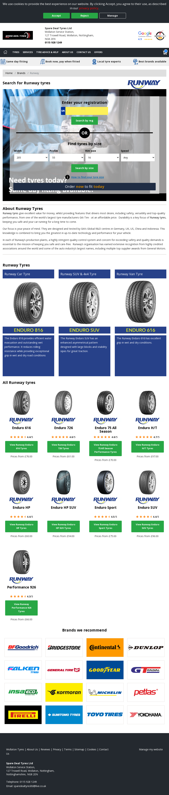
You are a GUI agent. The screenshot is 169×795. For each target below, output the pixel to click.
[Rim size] (102, 158)
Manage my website (151, 749)
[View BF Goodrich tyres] (23, 647)
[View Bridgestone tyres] (64, 647)
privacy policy (88, 8)
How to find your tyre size (87, 177)
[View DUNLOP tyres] (146, 647)
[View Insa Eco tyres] (23, 692)
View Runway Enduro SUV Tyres (147, 526)
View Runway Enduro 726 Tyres (63, 446)
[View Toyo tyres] (105, 714)
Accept (56, 15)
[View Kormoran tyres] (64, 692)
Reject (85, 15)
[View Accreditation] (160, 35)
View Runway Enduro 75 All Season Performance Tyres (105, 448)
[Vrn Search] (84, 111)
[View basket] (165, 52)
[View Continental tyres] (105, 647)
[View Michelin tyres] (105, 692)
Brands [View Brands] (21, 73)
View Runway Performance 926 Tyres (21, 608)
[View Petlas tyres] (146, 692)
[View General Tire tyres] (64, 670)
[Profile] (67, 158)
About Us (67, 52)
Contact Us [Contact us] (84, 52)
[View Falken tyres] (23, 670)
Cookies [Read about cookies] (91, 749)
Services (28, 52)
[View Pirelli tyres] (23, 714)
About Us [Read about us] (32, 749)
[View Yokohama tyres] (146, 714)
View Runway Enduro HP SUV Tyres (63, 526)
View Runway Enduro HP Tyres (21, 526)
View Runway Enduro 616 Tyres (21, 446)
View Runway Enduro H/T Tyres (147, 446)
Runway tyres (10, 213)
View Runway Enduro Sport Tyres (105, 526)
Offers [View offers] (98, 52)
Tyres (15, 52)
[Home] (5, 52)
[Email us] (30, 786)
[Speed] (138, 158)
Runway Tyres (29, 208)
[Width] (31, 158)
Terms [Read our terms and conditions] (68, 749)
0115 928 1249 (53, 42)
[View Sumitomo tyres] (64, 714)
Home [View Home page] (9, 73)
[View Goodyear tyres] (105, 670)
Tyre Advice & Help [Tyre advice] (47, 52)
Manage (112, 15)
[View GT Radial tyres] (146, 670)
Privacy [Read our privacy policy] (57, 749)
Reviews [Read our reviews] (45, 749)
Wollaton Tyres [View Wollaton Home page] (15, 749)
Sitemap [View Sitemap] (79, 749)
